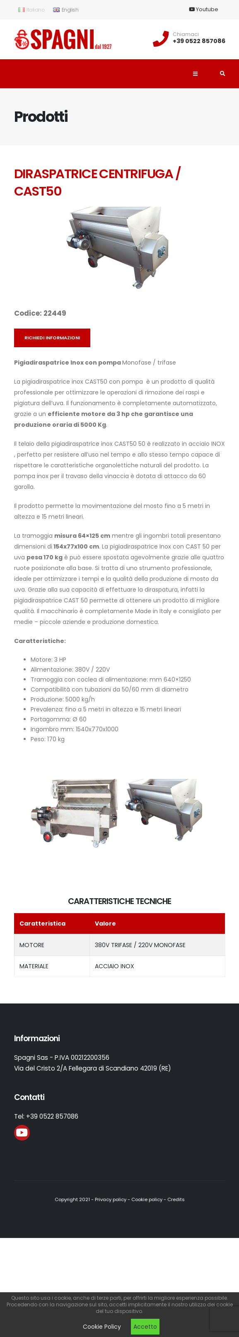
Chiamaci (186, 34)
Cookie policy (146, 1199)
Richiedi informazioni (52, 337)
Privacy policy (110, 1199)
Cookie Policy (102, 1326)
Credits (176, 1199)
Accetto (145, 1326)
